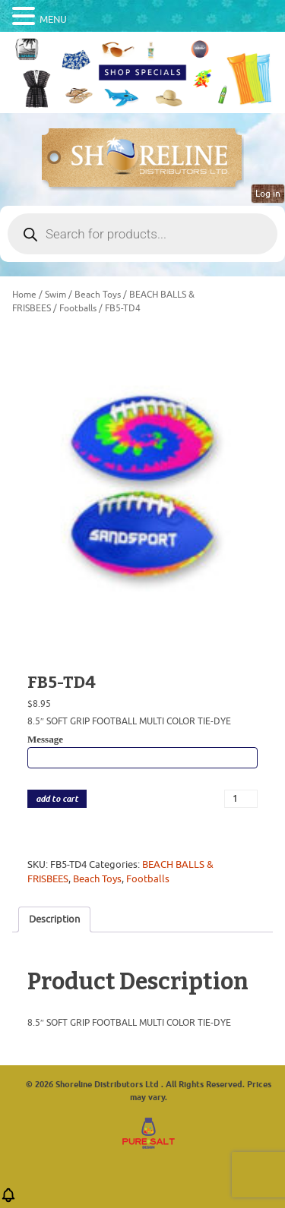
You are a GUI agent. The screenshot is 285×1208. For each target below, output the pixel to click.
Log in (267, 194)
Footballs (78, 308)
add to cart (57, 799)
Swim (55, 295)
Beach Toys (97, 295)
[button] (8, 1200)
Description (54, 919)
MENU (53, 19)
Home (24, 295)
